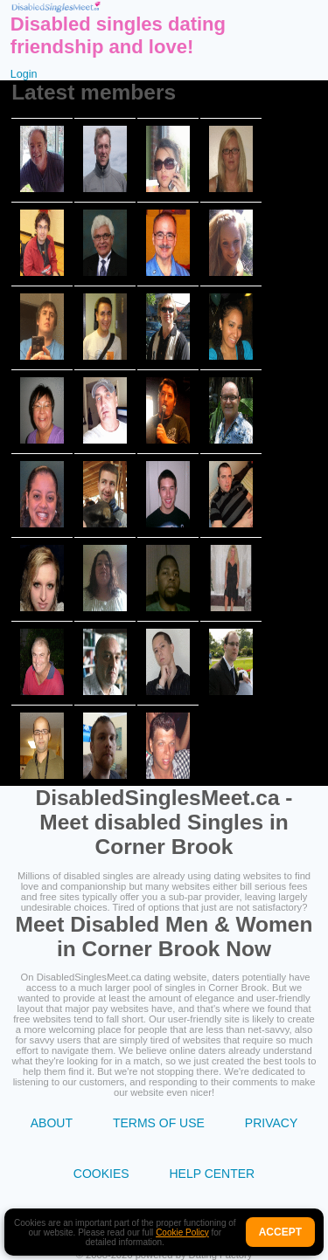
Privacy (271, 1123)
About (52, 1123)
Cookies (101, 1174)
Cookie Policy (182, 1232)
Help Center (212, 1174)
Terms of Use (159, 1123)
